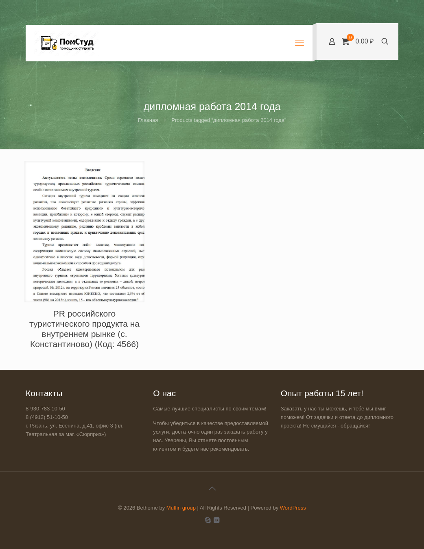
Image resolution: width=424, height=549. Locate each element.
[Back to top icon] (212, 488)
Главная (148, 120)
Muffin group (181, 508)
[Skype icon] (208, 519)
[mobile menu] (299, 43)
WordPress (293, 508)
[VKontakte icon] (216, 519)
